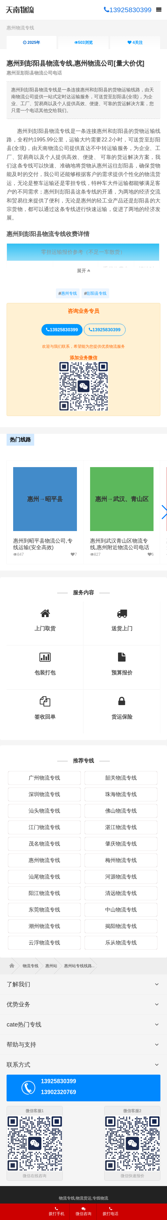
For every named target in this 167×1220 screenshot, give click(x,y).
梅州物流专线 (121, 860)
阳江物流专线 (44, 893)
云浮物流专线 (44, 942)
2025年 (31, 42)
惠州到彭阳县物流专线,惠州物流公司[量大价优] (75, 63)
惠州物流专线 (20, 27)
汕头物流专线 (44, 811)
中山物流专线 (121, 909)
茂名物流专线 (44, 844)
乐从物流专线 (121, 942)
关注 (135, 42)
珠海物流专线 (121, 794)
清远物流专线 (121, 893)
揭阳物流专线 (121, 926)
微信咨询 (81, 1213)
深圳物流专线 (44, 794)
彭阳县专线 (95, 293)
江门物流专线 (44, 827)
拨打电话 (110, 1211)
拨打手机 (56, 1211)
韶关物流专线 (121, 778)
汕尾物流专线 (44, 876)
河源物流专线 (121, 876)
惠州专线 (68, 293)
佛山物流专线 (121, 811)
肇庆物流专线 (121, 844)
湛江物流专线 (121, 827)
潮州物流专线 (44, 926)
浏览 (83, 42)
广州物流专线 (44, 778)
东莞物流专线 (44, 909)
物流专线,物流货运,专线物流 (83, 1198)
